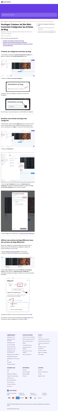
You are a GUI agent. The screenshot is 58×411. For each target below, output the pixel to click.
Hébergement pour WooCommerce (11, 351)
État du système (10, 382)
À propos (25, 369)
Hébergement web (11, 337)
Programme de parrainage (12, 376)
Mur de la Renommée (11, 380)
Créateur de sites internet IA (44, 341)
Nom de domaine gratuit (28, 341)
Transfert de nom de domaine (27, 348)
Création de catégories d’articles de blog (13, 40)
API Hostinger (41, 354)
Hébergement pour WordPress (11, 340)
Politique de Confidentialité (22, 394)
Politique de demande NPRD (11, 394)
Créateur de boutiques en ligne (43, 344)
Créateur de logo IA (42, 350)
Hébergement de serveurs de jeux (13, 359)
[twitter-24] (42, 390)
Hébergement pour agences (13, 354)
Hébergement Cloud (11, 348)
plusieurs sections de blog (12, 251)
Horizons (40, 337)
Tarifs (8, 369)
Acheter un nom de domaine (29, 337)
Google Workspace (11, 364)
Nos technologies (26, 371)
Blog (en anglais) (26, 374)
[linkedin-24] (35, 390)
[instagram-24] (40, 390)
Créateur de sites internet (43, 339)
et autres (39, 397)
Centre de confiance (11, 384)
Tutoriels (40, 369)
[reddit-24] (47, 390)
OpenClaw (9, 362)
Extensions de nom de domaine (27, 351)
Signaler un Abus (41, 376)
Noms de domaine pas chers (29, 339)
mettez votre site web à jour (27, 233)
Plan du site (9, 386)
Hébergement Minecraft (12, 356)
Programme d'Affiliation (12, 374)
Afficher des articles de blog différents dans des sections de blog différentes (47, 31)
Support (6, 21)
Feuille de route (10, 378)
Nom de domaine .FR (27, 354)
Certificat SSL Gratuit (27, 345)
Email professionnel (11, 346)
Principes (24, 376)
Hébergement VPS (11, 342)
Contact (40, 374)
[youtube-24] (45, 390)
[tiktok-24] (50, 390)
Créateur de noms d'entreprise (42, 347)
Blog (20, 21)
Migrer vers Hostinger (42, 352)
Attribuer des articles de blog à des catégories (15, 42)
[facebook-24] (37, 390)
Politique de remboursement (33, 394)
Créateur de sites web (13, 21)
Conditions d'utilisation (44, 394)
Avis (8, 371)
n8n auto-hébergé (11, 344)
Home (2, 21)
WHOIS (24, 343)
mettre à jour (27, 317)
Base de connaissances (43, 371)
